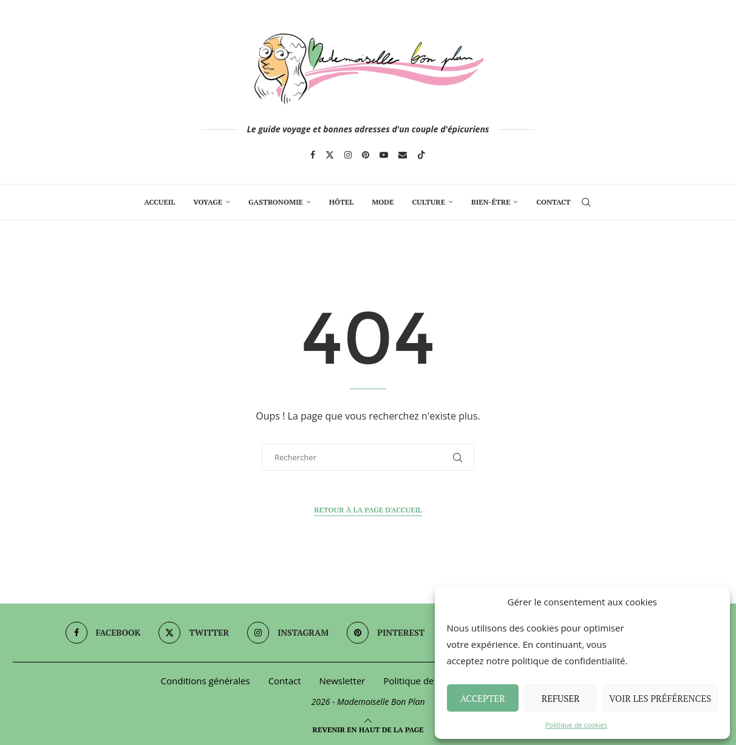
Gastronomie (275, 201)
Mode (383, 201)
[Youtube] (384, 155)
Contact (553, 201)
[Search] (586, 202)
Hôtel (341, 201)
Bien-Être (490, 201)
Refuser (561, 698)
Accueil (159, 201)
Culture (428, 201)
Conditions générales (205, 681)
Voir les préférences (660, 698)
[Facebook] (312, 155)
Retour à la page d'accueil (368, 509)
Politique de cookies (576, 724)
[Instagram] (348, 155)
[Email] (402, 155)
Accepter (482, 698)
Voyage (207, 201)
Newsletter (342, 681)
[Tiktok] (421, 155)
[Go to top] (368, 729)
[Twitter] (329, 155)
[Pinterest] (365, 155)
